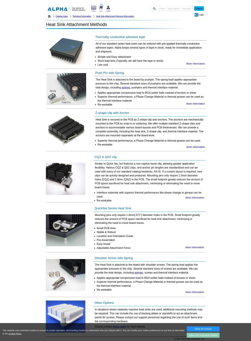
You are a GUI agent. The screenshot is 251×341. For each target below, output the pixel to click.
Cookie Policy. (15, 333)
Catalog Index (62, 16)
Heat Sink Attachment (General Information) (115, 16)
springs (126, 87)
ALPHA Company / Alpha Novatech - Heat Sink (49, 16)
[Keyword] (171, 8)
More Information (195, 63)
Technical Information (82, 16)
